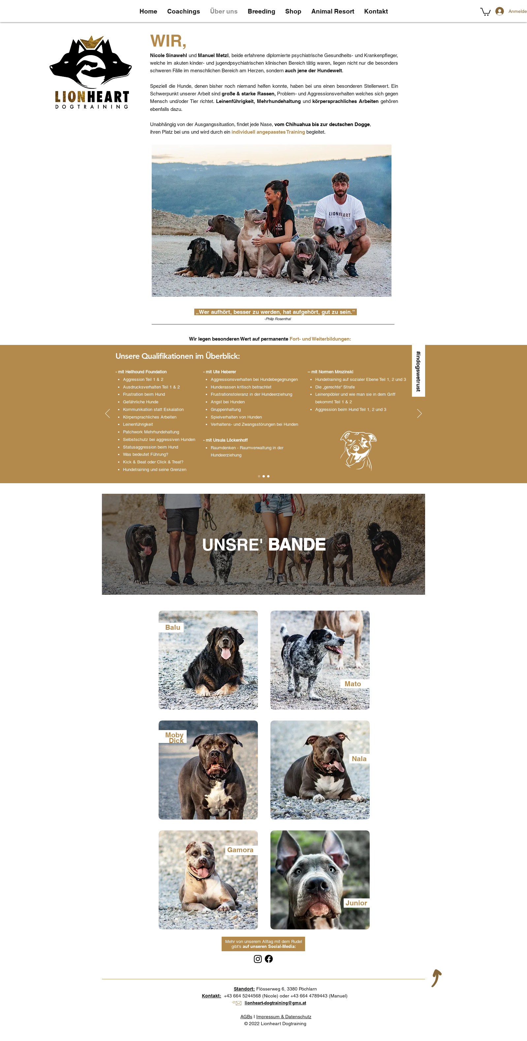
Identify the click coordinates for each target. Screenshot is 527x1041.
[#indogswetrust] (418, 371)
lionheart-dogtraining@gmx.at (275, 1002)
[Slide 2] (264, 476)
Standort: (244, 988)
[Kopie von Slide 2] (268, 476)
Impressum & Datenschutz (283, 1016)
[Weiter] (419, 414)
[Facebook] (269, 959)
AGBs (246, 1016)
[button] (485, 11)
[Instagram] (258, 959)
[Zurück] (107, 414)
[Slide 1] (259, 476)
